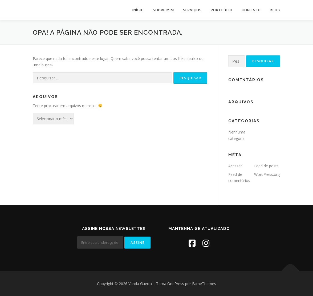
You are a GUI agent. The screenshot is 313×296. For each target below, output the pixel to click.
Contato (251, 10)
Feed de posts (266, 165)
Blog (275, 10)
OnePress (175, 283)
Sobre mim (163, 10)
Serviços (192, 10)
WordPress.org (267, 174)
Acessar (235, 165)
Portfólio (222, 10)
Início (138, 10)
